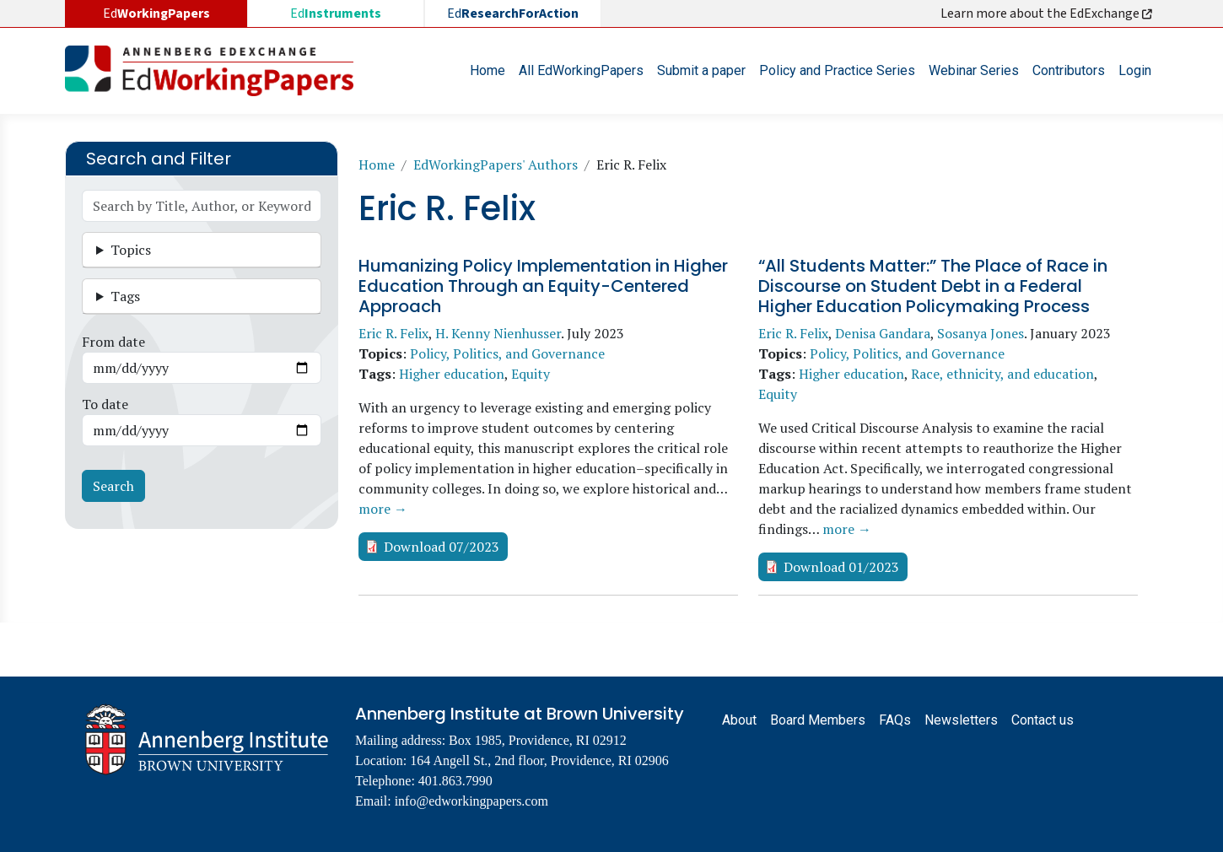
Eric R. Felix (393, 333)
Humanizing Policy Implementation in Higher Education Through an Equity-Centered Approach (543, 286)
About (739, 720)
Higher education (451, 373)
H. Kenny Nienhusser (498, 333)
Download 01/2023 (841, 567)
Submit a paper (701, 70)
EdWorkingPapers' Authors (495, 164)
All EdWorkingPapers (581, 70)
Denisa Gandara (882, 333)
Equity (530, 373)
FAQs (895, 720)
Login (1134, 70)
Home (487, 70)
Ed (335, 13)
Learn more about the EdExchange (1047, 13)
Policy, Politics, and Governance (507, 353)
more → (382, 508)
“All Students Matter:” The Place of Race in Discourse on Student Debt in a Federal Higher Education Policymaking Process (932, 286)
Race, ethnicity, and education (1002, 373)
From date (113, 341)
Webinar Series (974, 70)
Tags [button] (125, 296)
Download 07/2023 (441, 546)
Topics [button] (130, 249)
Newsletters (961, 720)
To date (105, 404)
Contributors (1068, 70)
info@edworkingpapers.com (471, 801)
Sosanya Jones (980, 333)
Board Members (817, 720)
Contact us (1042, 720)
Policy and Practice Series (837, 70)
